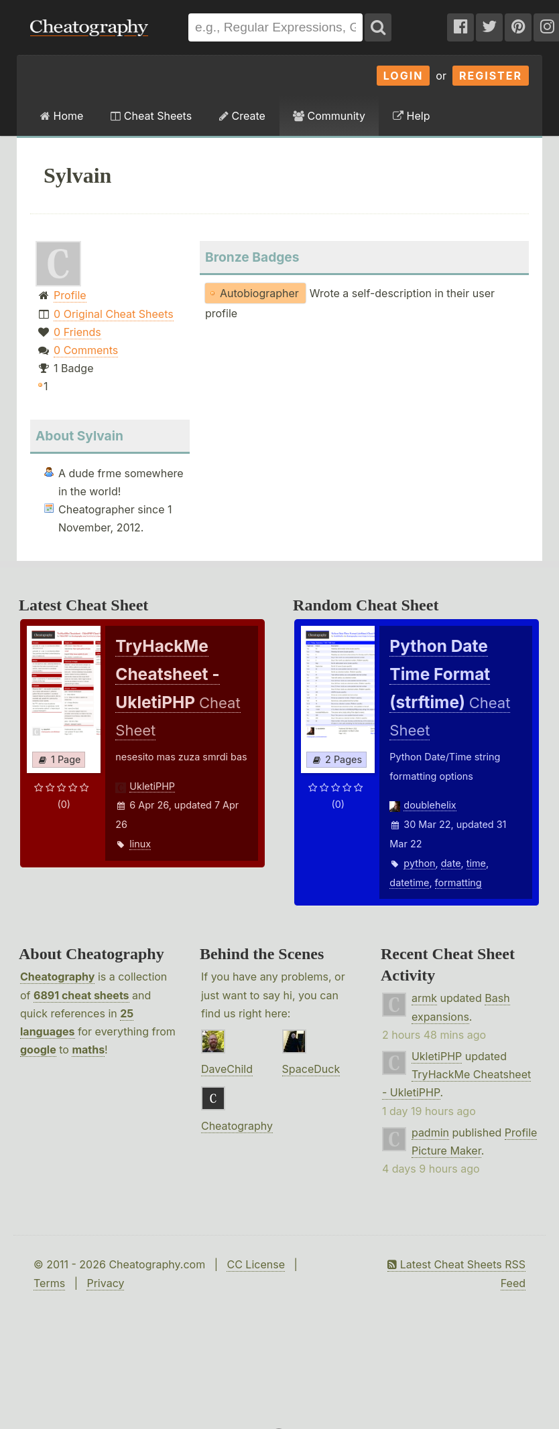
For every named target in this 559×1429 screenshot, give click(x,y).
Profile (70, 295)
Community (329, 115)
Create (242, 115)
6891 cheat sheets (81, 995)
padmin (430, 1132)
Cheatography (57, 976)
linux (140, 843)
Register (490, 75)
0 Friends (77, 332)
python (419, 863)
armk (424, 998)
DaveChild (227, 1069)
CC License (256, 1264)
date (451, 863)
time (476, 863)
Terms (49, 1283)
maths (88, 1049)
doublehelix (429, 805)
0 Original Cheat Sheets (114, 314)
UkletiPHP (152, 786)
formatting (458, 882)
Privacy (105, 1283)
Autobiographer (259, 293)
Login (403, 75)
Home (61, 115)
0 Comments (86, 350)
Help (411, 115)
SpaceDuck (311, 1069)
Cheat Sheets (151, 115)
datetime (409, 882)
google (38, 1049)
